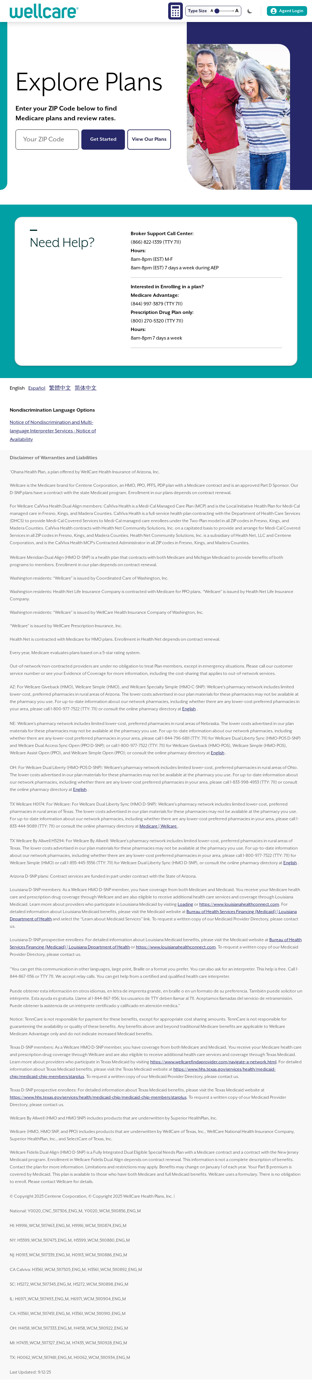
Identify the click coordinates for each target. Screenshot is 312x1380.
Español (36, 388)
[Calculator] (175, 11)
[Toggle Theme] (250, 11)
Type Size (197, 11)
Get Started (107, 138)
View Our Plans (151, 138)
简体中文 (86, 388)
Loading (185, 904)
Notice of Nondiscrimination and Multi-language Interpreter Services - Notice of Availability (53, 431)
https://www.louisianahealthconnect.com (239, 904)
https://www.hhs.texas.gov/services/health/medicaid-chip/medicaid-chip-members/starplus (98, 1097)
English (189, 709)
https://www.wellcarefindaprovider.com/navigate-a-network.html (213, 1062)
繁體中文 (60, 388)
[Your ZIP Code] (47, 139)
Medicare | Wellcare (159, 826)
